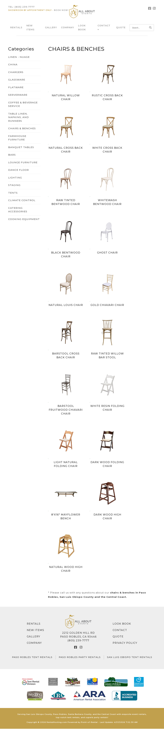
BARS (12, 157)
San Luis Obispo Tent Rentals (129, 659)
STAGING (14, 187)
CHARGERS (15, 74)
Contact (120, 632)
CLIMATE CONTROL (21, 202)
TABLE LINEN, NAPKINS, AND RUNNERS (18, 119)
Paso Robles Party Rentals (80, 659)
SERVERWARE (17, 97)
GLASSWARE (16, 82)
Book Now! (61, 11)
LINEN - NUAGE (19, 59)
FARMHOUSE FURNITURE (17, 140)
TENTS (13, 194)
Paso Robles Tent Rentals (32, 659)
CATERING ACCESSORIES (17, 212)
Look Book (122, 626)
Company (67, 28)
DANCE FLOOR (18, 172)
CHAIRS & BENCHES (22, 130)
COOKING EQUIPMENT (24, 221)
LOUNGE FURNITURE (22, 164)
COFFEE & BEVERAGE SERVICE (23, 106)
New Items (35, 632)
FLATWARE (16, 89)
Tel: (21, 8)
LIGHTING (15, 179)
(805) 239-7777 (78, 642)
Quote (121, 28)
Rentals (16, 28)
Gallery (51, 28)
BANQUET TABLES (21, 149)
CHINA (12, 66)
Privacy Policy (125, 645)
